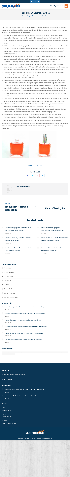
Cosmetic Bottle (8, 276)
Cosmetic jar (7, 280)
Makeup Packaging (9, 293)
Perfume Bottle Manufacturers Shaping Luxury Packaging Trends (53, 249)
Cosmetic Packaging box (11, 297)
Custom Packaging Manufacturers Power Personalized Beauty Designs (18, 229)
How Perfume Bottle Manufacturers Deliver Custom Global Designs (19, 249)
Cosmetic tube (8, 284)
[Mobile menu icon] (66, 6)
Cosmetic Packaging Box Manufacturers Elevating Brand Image (18, 239)
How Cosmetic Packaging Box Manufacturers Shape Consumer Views (53, 229)
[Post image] (2, 227)
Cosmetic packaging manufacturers (14, 374)
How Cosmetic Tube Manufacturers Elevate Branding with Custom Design (54, 239)
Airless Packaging (9, 272)
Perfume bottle (8, 289)
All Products (7, 268)
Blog (34, 165)
